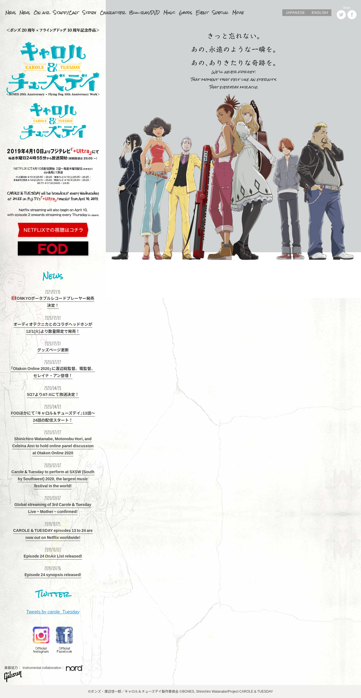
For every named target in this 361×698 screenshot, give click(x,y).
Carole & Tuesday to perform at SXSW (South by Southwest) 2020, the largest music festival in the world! (52, 478)
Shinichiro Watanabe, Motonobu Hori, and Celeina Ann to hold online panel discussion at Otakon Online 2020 (53, 445)
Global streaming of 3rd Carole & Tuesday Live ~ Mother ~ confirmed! (52, 507)
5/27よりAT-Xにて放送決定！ (53, 394)
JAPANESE (295, 12)
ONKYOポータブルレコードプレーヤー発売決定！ (55, 301)
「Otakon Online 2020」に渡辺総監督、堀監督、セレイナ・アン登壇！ (53, 371)
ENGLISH (320, 12)
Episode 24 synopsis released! (53, 574)
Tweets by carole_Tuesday (53, 611)
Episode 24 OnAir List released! (53, 556)
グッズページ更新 (53, 350)
